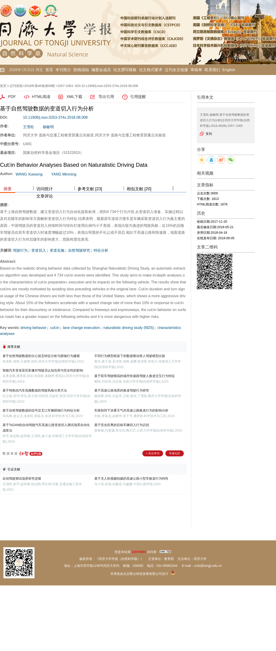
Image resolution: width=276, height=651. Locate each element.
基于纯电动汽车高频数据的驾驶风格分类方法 (35, 390)
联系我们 (212, 70)
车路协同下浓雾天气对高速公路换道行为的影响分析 (131, 410)
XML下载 (74, 97)
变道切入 (38, 250)
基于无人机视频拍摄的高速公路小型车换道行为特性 (131, 478)
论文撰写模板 (125, 70)
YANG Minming (63, 174)
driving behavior (33, 328)
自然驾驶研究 (78, 250)
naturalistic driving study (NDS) (128, 328)
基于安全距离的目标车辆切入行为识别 (121, 425)
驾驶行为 (20, 250)
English (228, 70)
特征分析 (100, 250)
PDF (12, 97)
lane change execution (81, 328)
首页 (49, 70)
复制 (209, 133)
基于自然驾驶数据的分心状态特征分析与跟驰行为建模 (41, 356)
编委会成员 (101, 70)
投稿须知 (81, 70)
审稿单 (196, 70)
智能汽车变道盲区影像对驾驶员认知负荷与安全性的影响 (43, 370)
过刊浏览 (16, 86)
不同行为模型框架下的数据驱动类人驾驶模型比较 (129, 356)
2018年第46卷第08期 (39, 86)
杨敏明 (48, 127)
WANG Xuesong (29, 174)
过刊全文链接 (176, 70)
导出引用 (106, 97)
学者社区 (174, 453)
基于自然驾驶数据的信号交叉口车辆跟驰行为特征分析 (41, 410)
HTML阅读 (41, 97)
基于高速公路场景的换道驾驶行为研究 (121, 390)
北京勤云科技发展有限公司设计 (145, 574)
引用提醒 (138, 97)
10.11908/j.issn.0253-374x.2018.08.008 (55, 117)
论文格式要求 (150, 70)
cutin (54, 328)
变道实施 (56, 250)
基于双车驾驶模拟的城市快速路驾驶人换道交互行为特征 (134, 376)
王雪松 (28, 127)
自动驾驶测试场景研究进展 (22, 478)
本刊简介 (63, 70)
